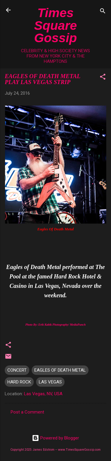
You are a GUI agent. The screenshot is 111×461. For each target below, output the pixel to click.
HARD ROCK (19, 382)
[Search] (102, 12)
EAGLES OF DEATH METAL (60, 370)
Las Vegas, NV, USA (43, 393)
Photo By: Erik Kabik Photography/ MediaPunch (55, 324)
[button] (102, 77)
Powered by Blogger (55, 438)
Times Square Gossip (55, 25)
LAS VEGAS (50, 382)
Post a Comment (27, 412)
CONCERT (17, 370)
